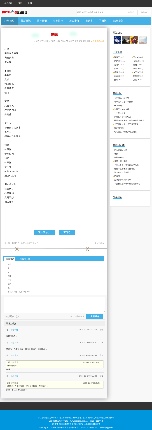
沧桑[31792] (139, 61)
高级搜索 (118, 20)
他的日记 (10, 259)
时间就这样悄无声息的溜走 (125, 132)
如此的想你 (119, 128)
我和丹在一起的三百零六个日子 (25, 243)
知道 (11, 202)
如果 (7, 145)
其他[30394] (138, 80)
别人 (9, 171)
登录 (20, 3)
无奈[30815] (119, 80)
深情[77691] (119, 57)
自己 (11, 127)
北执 (116, 154)
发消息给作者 (98, 41)
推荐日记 (42, 20)
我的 (9, 284)
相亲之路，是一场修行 (123, 102)
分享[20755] (138, 72)
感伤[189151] (119, 61)
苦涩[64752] (119, 65)
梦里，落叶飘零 (120, 161)
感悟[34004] (138, 65)
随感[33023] (138, 76)
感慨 (9, 264)
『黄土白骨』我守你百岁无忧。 (127, 165)
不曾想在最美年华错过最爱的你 (127, 184)
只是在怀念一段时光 (122, 117)
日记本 (89, 20)
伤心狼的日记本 (120, 150)
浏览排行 (58, 20)
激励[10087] (138, 68)
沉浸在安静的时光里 (122, 180)
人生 (16, 171)
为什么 (101, 243)
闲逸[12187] (119, 68)
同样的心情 (25, 259)
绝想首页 (8, 3)
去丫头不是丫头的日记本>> (19, 292)
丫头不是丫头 (39, 41)
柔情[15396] (119, 72)
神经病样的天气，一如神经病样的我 (129, 120)
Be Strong (118, 105)
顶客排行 (74, 20)
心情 (9, 280)
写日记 (103, 20)
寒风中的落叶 (119, 157)
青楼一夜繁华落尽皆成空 (124, 169)
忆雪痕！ (118, 176)
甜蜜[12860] (119, 76)
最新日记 (26, 20)
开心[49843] (138, 57)
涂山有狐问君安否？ (122, 172)
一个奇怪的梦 (119, 113)
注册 (30, 3)
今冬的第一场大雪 (121, 98)
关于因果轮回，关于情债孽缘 (126, 124)
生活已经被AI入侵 (121, 109)
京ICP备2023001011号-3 (62, 424)
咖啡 (9, 276)
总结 (14, 175)
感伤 (48, 41)
